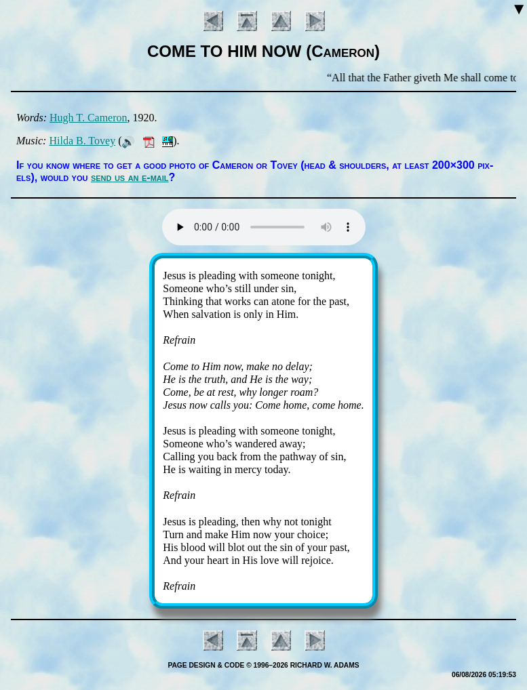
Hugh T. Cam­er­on (89, 117)
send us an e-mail (130, 177)
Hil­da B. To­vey (82, 140)
